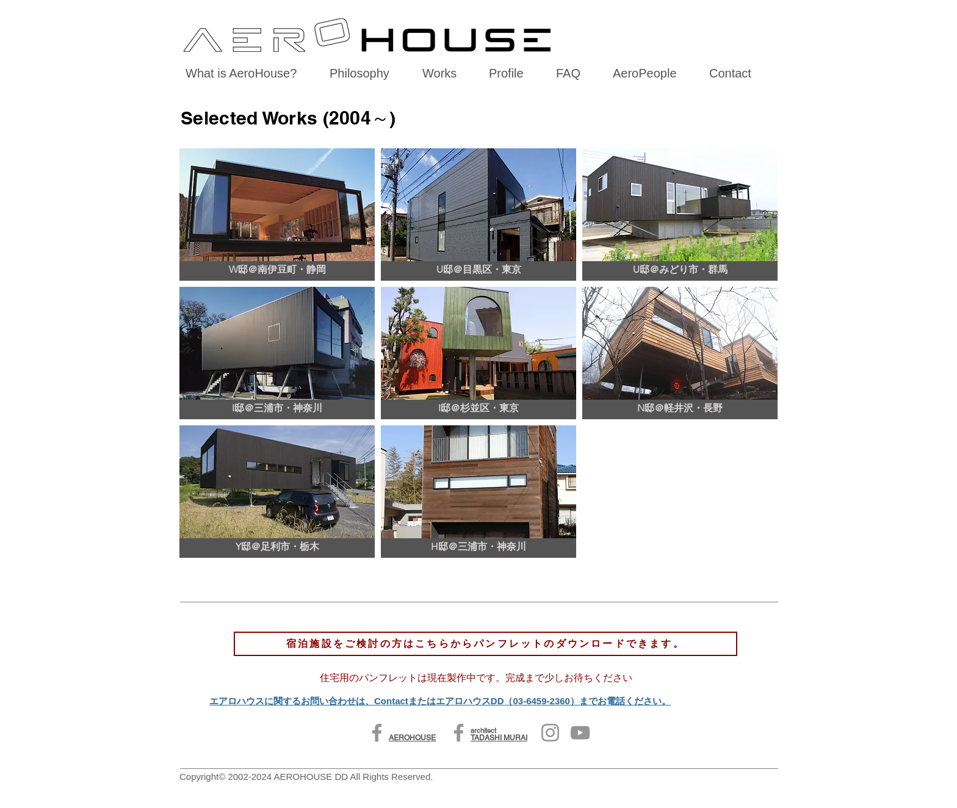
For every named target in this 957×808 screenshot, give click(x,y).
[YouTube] (580, 733)
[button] (277, 214)
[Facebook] (377, 733)
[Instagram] (550, 733)
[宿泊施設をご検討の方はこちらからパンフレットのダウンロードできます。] (485, 644)
